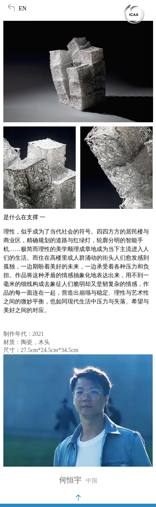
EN (23, 8)
